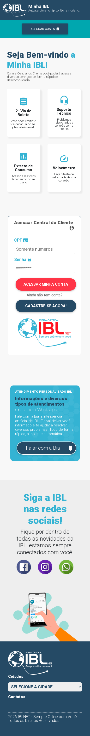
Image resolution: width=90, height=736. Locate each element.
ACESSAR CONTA (45, 29)
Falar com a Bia (49, 448)
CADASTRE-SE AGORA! (45, 306)
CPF (21, 240)
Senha (23, 260)
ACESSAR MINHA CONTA (46, 284)
